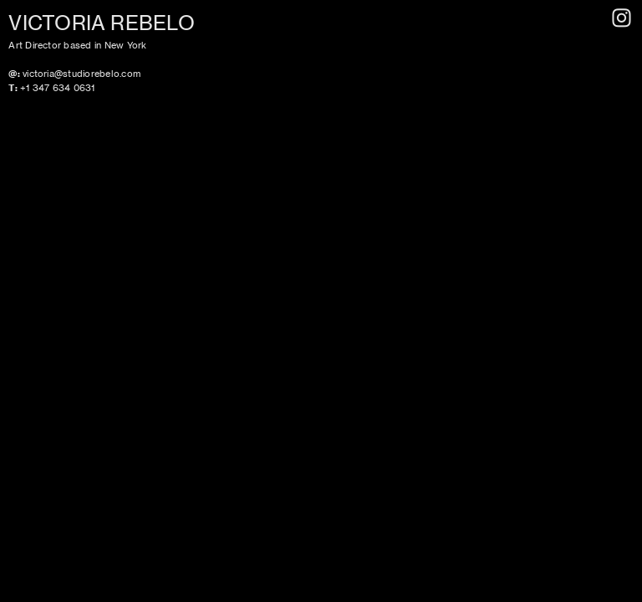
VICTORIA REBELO (101, 23)
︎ (621, 18)
